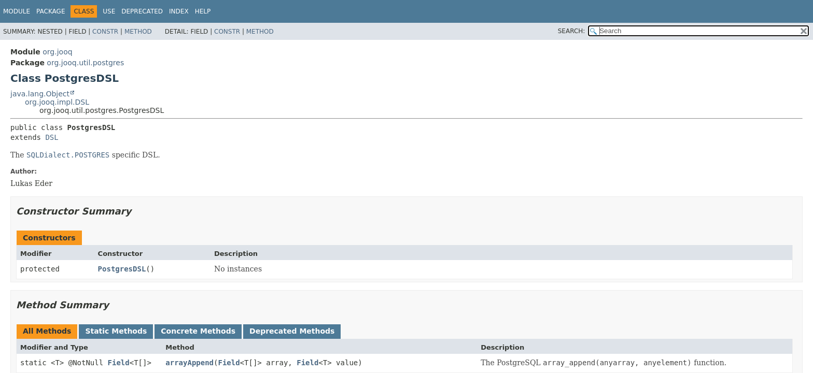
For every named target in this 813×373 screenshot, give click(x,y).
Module (16, 11)
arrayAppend (189, 362)
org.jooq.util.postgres (85, 63)
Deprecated (142, 11)
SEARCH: (571, 31)
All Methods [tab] (47, 331)
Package (50, 11)
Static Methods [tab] (116, 331)
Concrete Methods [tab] (198, 331)
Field (119, 362)
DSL (51, 137)
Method (138, 31)
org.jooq (57, 52)
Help (203, 11)
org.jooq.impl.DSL (57, 102)
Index (179, 11)
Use (109, 11)
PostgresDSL (122, 269)
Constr (105, 31)
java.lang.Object (39, 94)
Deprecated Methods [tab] (291, 331)
